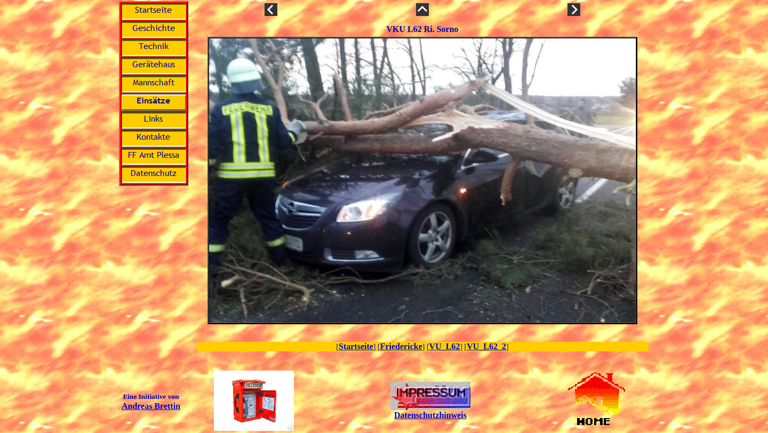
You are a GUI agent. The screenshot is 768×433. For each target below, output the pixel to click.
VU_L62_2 (486, 346)
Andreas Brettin (151, 406)
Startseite (356, 346)
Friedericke (401, 346)
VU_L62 (444, 346)
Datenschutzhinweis (430, 415)
